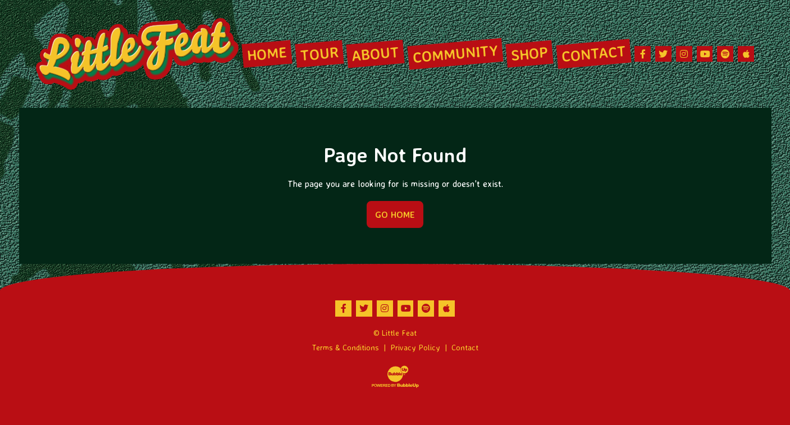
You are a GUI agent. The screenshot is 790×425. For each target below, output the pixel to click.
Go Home (395, 214)
